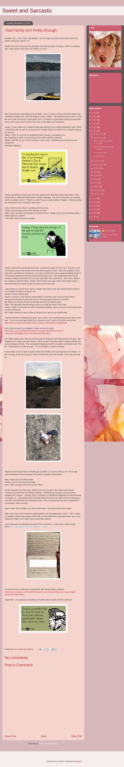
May (96, 179)
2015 (94, 127)
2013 (94, 198)
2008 (94, 217)
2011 (94, 206)
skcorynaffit (110, 231)
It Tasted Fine (99, 156)
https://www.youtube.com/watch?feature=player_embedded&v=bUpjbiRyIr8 (36, 323)
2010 (94, 209)
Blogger (78, 761)
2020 (94, 116)
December (98, 134)
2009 (94, 213)
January (97, 194)
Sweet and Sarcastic (27, 11)
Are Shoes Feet (100, 153)
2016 (94, 124)
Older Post (76, 736)
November (98, 138)
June (96, 175)
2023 (94, 113)
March (97, 186)
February (98, 190)
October (97, 161)
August (97, 168)
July (96, 172)
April (96, 183)
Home (44, 736)
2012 (94, 202)
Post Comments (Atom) (49, 743)
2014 (94, 131)
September (99, 164)
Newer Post (10, 736)
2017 (94, 120)
